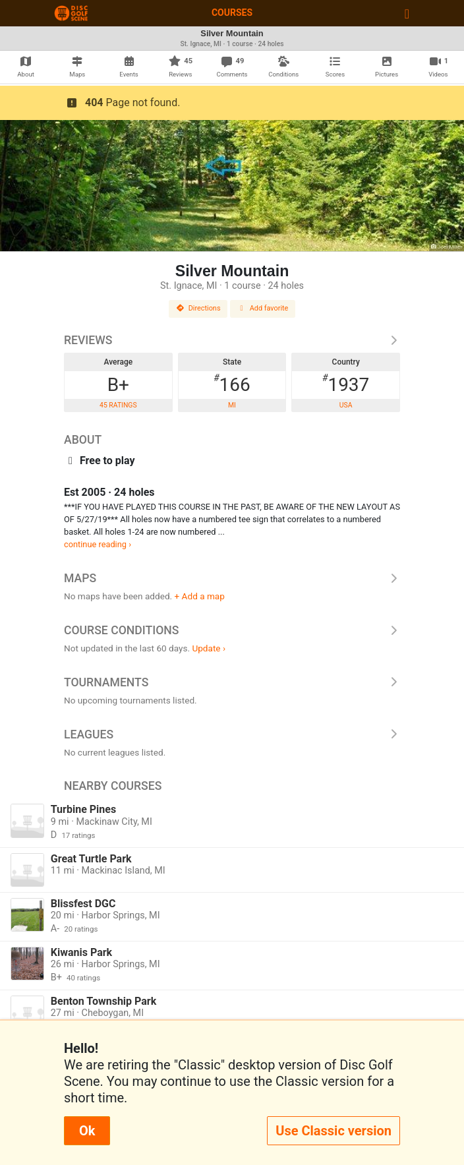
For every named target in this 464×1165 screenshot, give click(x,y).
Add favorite (263, 308)
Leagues (232, 734)
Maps (232, 578)
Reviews (232, 340)
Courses (232, 12)
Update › (208, 648)
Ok (87, 1131)
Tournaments (232, 682)
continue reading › (97, 544)
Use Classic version (334, 1131)
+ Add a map (200, 596)
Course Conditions (232, 630)
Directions (198, 308)
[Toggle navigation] (407, 13)
